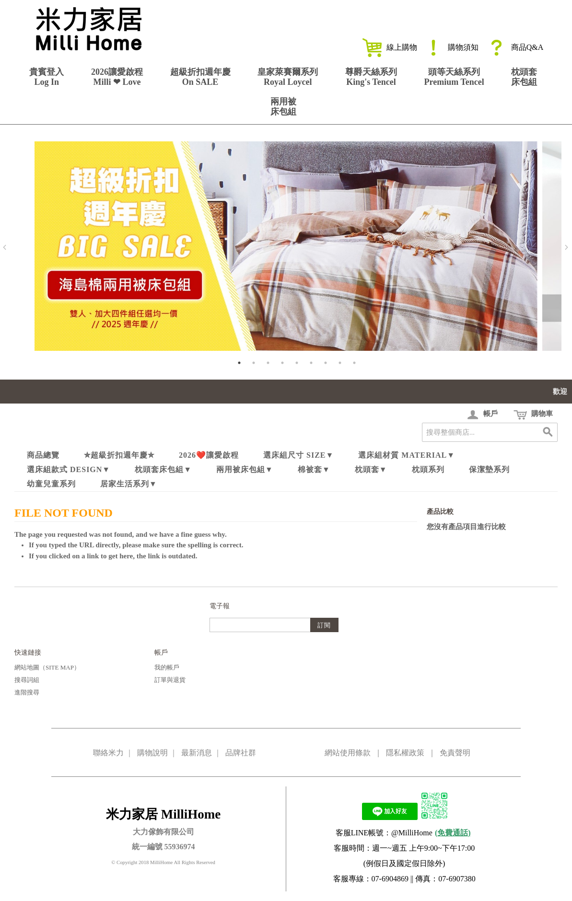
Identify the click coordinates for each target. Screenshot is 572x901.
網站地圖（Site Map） (47, 667)
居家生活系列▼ (128, 484)
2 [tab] (253, 363)
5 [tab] (297, 363)
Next (566, 247)
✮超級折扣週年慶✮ (119, 455)
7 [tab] (325, 363)
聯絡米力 (108, 753)
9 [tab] (354, 363)
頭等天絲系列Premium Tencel (454, 77)
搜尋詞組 (26, 679)
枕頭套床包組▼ (163, 469)
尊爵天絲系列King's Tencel (371, 77)
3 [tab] (268, 363)
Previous (5, 247)
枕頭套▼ (371, 469)
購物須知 (451, 47)
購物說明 (152, 753)
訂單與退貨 (170, 679)
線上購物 (389, 47)
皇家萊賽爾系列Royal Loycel (287, 77)
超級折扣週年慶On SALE (200, 77)
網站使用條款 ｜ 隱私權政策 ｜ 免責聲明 (397, 753)
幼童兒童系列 (51, 484)
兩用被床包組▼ (244, 469)
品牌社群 (240, 753)
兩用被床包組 (283, 106)
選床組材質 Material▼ (406, 455)
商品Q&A (515, 47)
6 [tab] (311, 363)
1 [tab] (239, 363)
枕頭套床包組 (524, 77)
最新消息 (196, 753)
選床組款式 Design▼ (68, 469)
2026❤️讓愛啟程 (209, 455)
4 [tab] (282, 363)
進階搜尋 (26, 692)
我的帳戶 (166, 667)
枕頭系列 (428, 469)
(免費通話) (453, 833)
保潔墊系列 (489, 469)
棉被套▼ (314, 469)
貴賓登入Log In (46, 77)
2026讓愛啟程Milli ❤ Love (117, 77)
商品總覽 (43, 455)
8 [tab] (340, 363)
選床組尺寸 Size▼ (298, 455)
